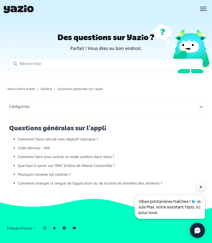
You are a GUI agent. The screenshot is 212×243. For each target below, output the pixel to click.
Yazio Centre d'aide (21, 89)
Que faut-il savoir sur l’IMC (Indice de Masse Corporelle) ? (66, 165)
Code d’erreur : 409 (34, 147)
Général (46, 89)
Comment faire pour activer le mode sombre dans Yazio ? (66, 156)
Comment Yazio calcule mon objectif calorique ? (58, 139)
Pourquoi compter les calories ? (44, 174)
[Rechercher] (106, 64)
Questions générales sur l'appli (80, 89)
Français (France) (21, 228)
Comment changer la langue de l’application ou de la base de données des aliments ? (90, 183)
